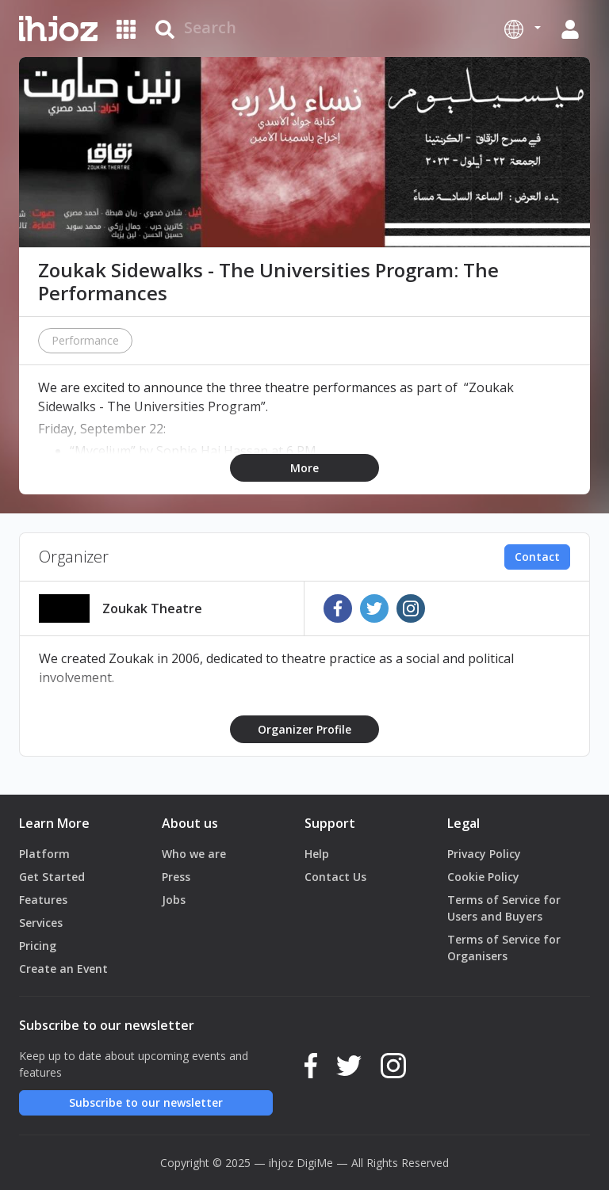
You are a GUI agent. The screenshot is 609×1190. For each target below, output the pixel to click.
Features (43, 899)
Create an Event (63, 968)
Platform (44, 853)
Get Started (52, 876)
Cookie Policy (483, 876)
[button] (522, 28)
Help (316, 853)
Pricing (37, 945)
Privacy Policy (484, 853)
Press (176, 876)
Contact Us (335, 876)
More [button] (304, 467)
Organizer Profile (304, 729)
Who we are (194, 853)
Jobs (174, 899)
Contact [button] (537, 556)
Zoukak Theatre (152, 608)
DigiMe (315, 1162)
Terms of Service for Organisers (504, 947)
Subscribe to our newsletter (146, 1102)
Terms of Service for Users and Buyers (504, 908)
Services (41, 922)
